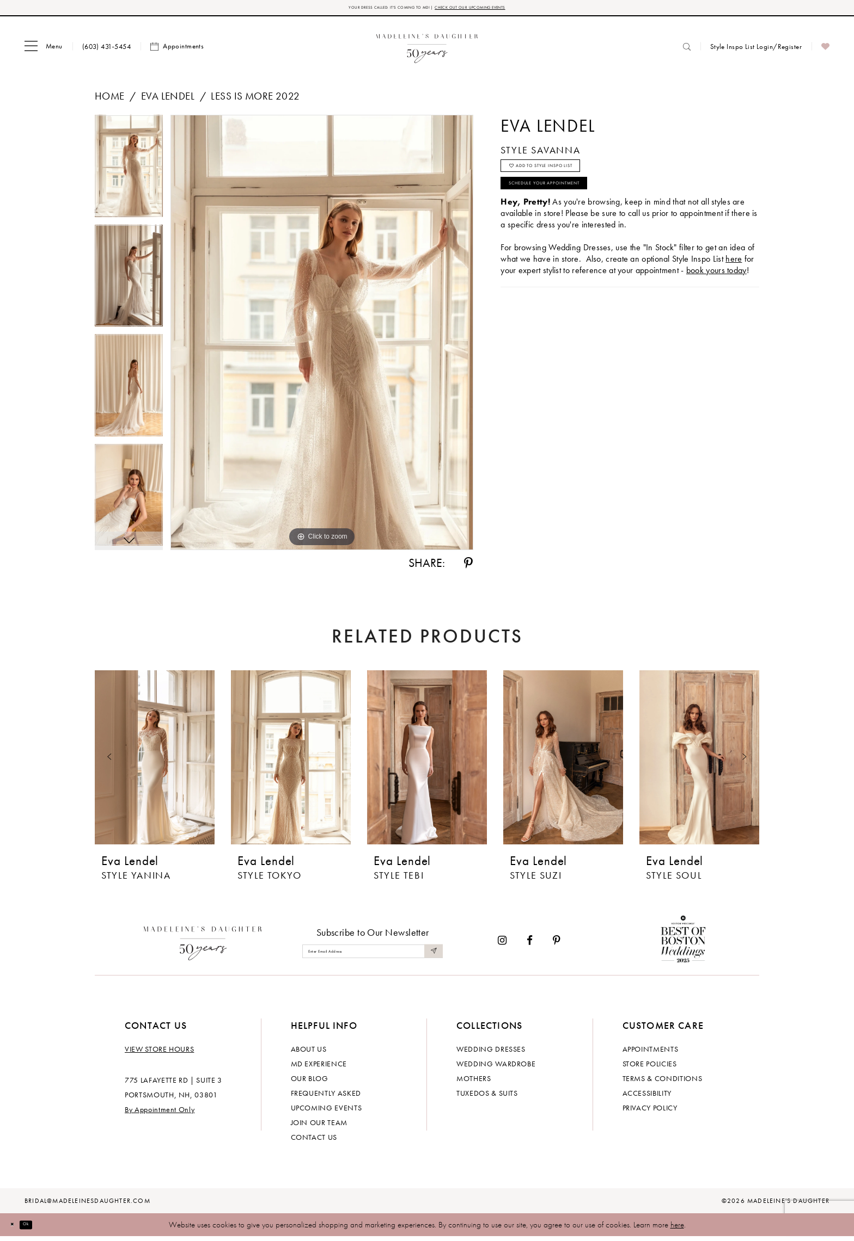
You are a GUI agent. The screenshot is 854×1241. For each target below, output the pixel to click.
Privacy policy (650, 1112)
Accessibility (647, 1097)
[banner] (427, 50)
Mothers (473, 1083)
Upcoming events (326, 1112)
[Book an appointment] (177, 50)
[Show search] (686, 50)
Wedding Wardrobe (495, 1068)
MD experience (319, 1068)
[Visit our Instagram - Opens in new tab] (502, 944)
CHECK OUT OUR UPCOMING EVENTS (502, 9)
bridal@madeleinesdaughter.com (87, 1205)
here (677, 1229)
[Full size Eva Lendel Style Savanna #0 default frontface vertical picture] (322, 337)
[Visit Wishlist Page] (825, 50)
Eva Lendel (167, 100)
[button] (43, 50)
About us (309, 1053)
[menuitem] (43, 50)
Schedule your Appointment (577, 208)
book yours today (716, 299)
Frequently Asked (326, 1097)
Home (110, 100)
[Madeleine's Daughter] (203, 944)
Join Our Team (319, 1127)
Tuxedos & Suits (487, 1097)
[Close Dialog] (16, 1228)
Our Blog (309, 1083)
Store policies (650, 1068)
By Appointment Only (159, 1114)
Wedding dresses (491, 1053)
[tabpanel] (129, 174)
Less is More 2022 (255, 100)
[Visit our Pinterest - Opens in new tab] (556, 944)
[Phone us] (106, 50)
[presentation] (155, 762)
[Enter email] (372, 955)
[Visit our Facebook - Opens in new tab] (529, 944)
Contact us (314, 1141)
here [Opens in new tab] (733, 288)
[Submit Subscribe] (431, 955)
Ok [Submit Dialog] (40, 1228)
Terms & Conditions (663, 1083)
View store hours (159, 1053)
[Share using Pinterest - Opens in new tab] (468, 567)
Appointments (651, 1053)
